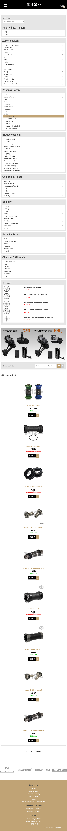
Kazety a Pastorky (10, 97)
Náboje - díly (8, 74)
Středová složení (9, 116)
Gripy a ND (7, 181)
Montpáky (7, 246)
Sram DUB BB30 (33, 609)
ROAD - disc (8, 47)
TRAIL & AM (8, 55)
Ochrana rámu (9, 218)
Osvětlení (7, 221)
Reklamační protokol (33, 811)
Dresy (6, 264)
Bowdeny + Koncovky (11, 163)
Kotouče (7, 141)
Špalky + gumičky (10, 151)
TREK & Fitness (9, 64)
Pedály (6, 102)
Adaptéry (7, 154)
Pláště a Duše (8, 81)
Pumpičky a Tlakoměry (11, 223)
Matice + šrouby (9, 156)
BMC (5, 32)
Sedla (6, 191)
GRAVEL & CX (8, 50)
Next (38, 751)
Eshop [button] (33, 788)
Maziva (6, 244)
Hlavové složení (9, 184)
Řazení (6, 111)
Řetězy (6, 114)
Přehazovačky (8, 107)
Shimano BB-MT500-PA (33, 446)
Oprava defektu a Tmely (12, 84)
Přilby (5, 276)
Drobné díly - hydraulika (12, 171)
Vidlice (6, 34)
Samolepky (7, 226)
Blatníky (6, 209)
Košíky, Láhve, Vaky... (11, 216)
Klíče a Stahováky (10, 241)
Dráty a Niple (8, 69)
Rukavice (7, 269)
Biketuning (7, 206)
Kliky (5, 99)
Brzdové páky (8, 144)
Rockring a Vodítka (10, 128)
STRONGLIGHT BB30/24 (33, 487)
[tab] (59, 366)
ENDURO (7, 57)
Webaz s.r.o (57, 827)
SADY (6, 94)
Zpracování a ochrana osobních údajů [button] (33, 802)
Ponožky (7, 274)
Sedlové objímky (9, 193)
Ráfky (6, 77)
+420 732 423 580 (35, 821)
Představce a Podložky (12, 186)
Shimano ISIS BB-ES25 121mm (33, 731)
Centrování (7, 239)
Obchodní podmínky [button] (33, 794)
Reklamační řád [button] (33, 796)
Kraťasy (6, 266)
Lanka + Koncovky (10, 166)
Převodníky (7, 104)
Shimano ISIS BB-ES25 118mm (33, 568)
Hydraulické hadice (10, 158)
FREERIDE (7, 60)
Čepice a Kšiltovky (10, 262)
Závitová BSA (11, 119)
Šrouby (6, 228)
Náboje (6, 72)
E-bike (6, 62)
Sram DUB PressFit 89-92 (33, 649)
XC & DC (7, 52)
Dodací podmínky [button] (33, 791)
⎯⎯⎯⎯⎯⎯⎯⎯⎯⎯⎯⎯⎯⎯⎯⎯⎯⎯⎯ (12, 67)
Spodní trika (8, 271)
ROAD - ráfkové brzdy (11, 45)
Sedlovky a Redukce (11, 196)
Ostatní (6, 251)
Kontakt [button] (33, 799)
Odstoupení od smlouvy (33, 809)
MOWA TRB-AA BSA (33, 405)
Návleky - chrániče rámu (12, 168)
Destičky (7, 149)
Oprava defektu (9, 248)
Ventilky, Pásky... (9, 79)
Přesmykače (8, 109)
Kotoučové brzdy (10, 139)
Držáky (6, 214)
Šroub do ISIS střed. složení (33, 527)
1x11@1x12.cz (36, 819)
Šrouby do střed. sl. (13, 126)
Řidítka (6, 188)
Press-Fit (9, 121)
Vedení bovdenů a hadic (12, 161)
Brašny (6, 211)
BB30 (8, 124)
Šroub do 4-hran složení (33, 690)
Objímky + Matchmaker (12, 146)
